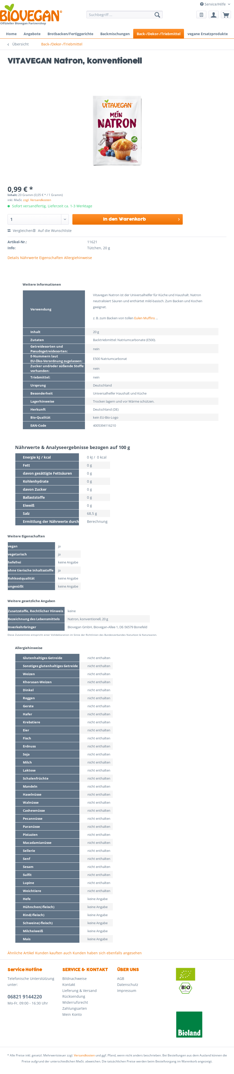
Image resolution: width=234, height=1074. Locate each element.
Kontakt (68, 984)
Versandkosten (84, 1055)
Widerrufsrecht (75, 1002)
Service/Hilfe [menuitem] (213, 4)
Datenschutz (127, 984)
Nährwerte (29, 257)
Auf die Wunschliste (52, 230)
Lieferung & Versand (79, 990)
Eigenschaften (51, 257)
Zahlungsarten (74, 1008)
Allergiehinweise (78, 257)
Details (13, 257)
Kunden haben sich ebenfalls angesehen (107, 953)
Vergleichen (20, 230)
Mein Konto (72, 1014)
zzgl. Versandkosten (37, 200)
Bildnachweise (74, 978)
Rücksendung (73, 996)
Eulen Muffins (144, 318)
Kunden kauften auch (53, 953)
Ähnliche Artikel (21, 953)
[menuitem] (124, 17)
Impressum (126, 990)
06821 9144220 (25, 996)
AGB (120, 978)
